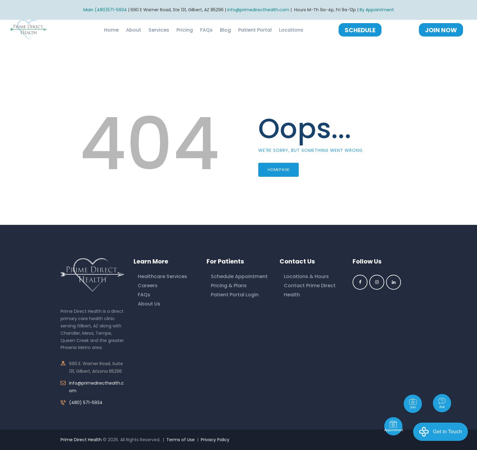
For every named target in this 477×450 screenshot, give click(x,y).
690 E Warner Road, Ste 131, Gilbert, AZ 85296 (177, 10)
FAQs (144, 294)
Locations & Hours (306, 276)
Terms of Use (180, 440)
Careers (148, 285)
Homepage (279, 170)
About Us (149, 303)
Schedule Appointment (239, 276)
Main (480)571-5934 (105, 10)
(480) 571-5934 (86, 402)
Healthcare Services (162, 276)
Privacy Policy (215, 440)
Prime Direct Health (81, 440)
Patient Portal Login (235, 294)
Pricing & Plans (229, 285)
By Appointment (377, 10)
